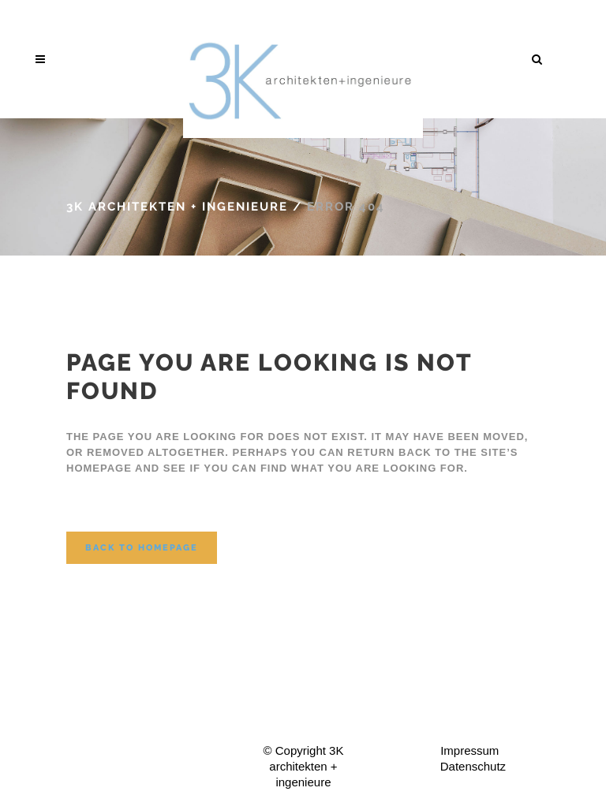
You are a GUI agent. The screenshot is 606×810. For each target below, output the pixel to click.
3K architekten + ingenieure (177, 207)
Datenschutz (473, 766)
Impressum (469, 750)
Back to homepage (141, 548)
